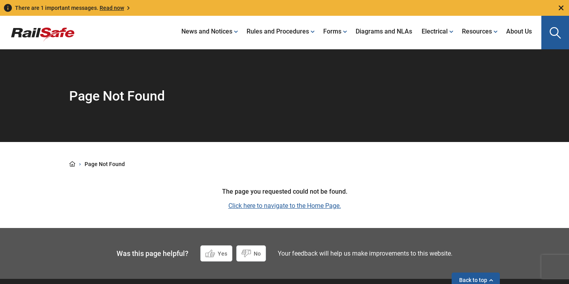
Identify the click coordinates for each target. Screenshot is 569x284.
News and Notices (206, 31)
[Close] (561, 8)
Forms (332, 31)
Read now (112, 8)
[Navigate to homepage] (37, 29)
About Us (519, 31)
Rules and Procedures (278, 31)
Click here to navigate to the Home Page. (284, 205)
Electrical (435, 31)
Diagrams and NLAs (384, 31)
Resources (477, 31)
